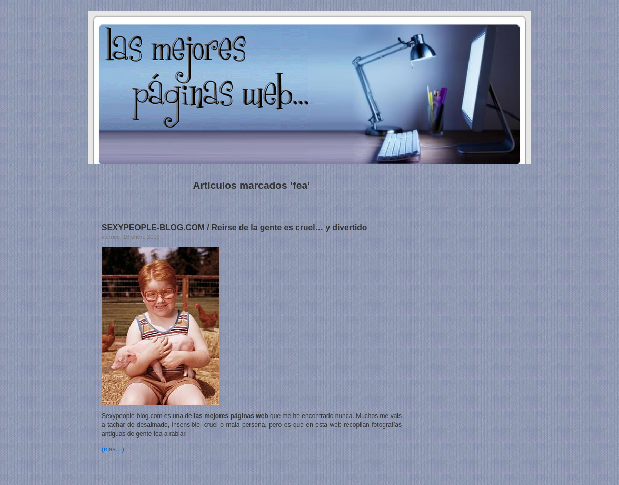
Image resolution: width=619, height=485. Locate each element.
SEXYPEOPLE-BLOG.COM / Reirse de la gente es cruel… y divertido (234, 227)
